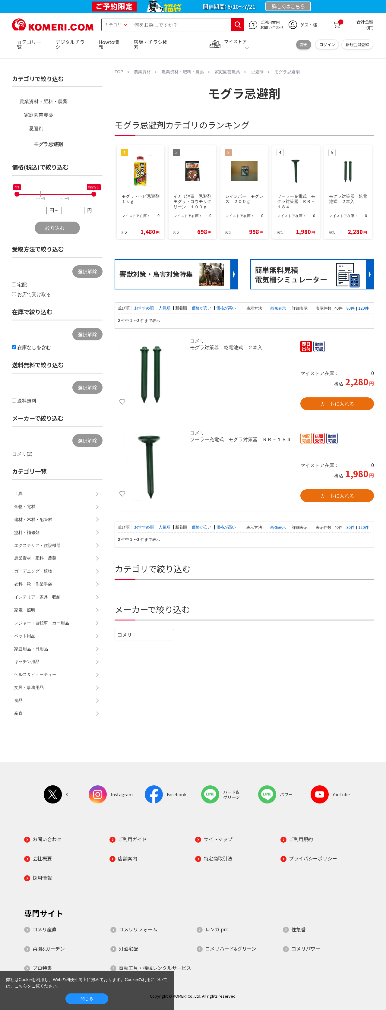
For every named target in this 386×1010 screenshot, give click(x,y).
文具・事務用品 (29, 687)
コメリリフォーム (138, 929)
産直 (18, 713)
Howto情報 (109, 44)
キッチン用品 (27, 661)
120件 (363, 308)
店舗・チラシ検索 (150, 44)
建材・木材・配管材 (33, 519)
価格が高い (226, 308)
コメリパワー (305, 948)
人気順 (165, 308)
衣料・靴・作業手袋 (33, 584)
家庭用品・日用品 (31, 648)
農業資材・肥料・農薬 (43, 101)
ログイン (327, 44)
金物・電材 (24, 506)
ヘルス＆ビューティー (35, 674)
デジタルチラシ (69, 44)
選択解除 (87, 271)
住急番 (298, 929)
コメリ (124, 634)
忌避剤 (36, 128)
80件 (350, 308)
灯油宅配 (128, 948)
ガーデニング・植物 (33, 571)
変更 (304, 44)
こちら (20, 985)
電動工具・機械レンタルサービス (155, 967)
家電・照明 (24, 610)
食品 (18, 700)
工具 (18, 493)
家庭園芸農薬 (38, 115)
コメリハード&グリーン (230, 948)
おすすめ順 (144, 308)
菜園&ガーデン (49, 948)
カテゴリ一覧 (29, 44)
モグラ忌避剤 (48, 144)
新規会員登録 (357, 44)
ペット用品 (24, 635)
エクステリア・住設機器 (37, 545)
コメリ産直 (45, 929)
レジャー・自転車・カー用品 (41, 622)
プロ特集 (42, 967)
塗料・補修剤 (27, 532)
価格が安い (202, 308)
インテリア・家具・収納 (37, 597)
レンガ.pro (217, 929)
